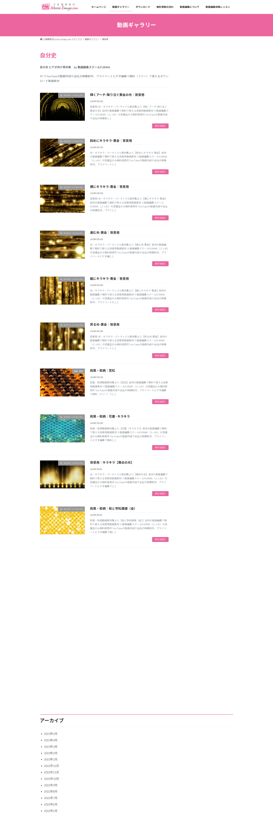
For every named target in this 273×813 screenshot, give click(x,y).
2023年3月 (50, 602)
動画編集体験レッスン (118, 808)
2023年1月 (50, 615)
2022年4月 (50, 673)
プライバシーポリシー (106, 757)
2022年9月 (50, 641)
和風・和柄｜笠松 (102, 370)
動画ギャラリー (115, 784)
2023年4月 (50, 596)
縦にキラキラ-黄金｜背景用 (109, 278)
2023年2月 (50, 608)
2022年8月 (50, 647)
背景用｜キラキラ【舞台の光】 (112, 462)
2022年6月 (50, 660)
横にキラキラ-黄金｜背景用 (109, 187)
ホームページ (114, 778)
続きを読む (160, 126)
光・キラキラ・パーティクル (197, 75)
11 (110, 556)
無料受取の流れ (115, 796)
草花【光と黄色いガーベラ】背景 (191, 798)
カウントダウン (190, 61)
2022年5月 (50, 666)
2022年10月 (51, 634)
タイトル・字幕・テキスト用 (198, 147)
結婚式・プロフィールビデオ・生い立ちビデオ (206, 112)
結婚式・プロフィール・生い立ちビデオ (204, 196)
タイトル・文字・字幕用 (195, 68)
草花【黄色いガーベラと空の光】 (191, 790)
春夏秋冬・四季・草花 (194, 96)
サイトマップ (83, 757)
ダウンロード (114, 790)
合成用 (185, 82)
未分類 (185, 182)
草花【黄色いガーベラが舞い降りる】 (193, 807)
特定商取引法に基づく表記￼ (56, 757)
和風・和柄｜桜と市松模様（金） (113, 508)
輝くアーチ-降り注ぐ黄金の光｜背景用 (117, 95)
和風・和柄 (188, 89)
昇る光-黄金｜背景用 (104, 324)
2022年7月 (50, 653)
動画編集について (116, 802)
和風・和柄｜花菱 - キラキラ (110, 416)
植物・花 (187, 103)
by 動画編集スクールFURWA (92, 67)
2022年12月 (51, 621)
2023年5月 (50, 589)
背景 (184, 121)
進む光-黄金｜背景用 (104, 232)
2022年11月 (51, 628)
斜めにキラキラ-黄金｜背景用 (111, 141)
